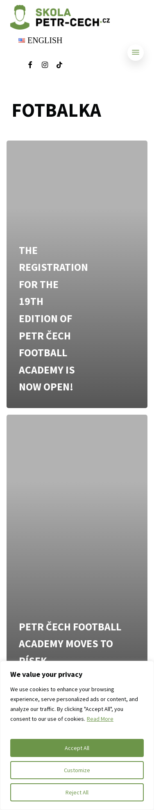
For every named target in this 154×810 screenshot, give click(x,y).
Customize (77, 770)
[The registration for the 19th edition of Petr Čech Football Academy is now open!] (77, 274)
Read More (100, 718)
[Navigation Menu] (135, 52)
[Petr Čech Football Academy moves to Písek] (77, 548)
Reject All (77, 792)
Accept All (77, 748)
